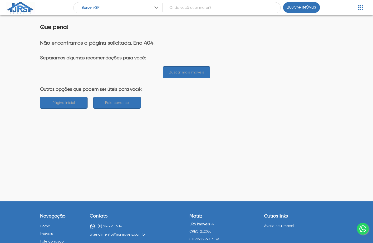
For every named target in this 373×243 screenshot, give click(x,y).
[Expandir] (156, 7)
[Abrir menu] (360, 7)
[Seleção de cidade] (120, 7)
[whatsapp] (363, 229)
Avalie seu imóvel (279, 226)
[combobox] (120, 7)
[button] (223, 224)
